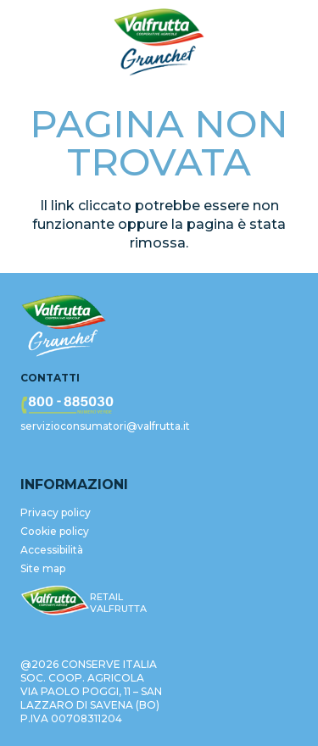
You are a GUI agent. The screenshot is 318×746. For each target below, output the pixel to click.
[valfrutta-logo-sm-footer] (55, 601)
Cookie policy (54, 531)
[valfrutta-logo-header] (159, 42)
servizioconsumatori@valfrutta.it (105, 426)
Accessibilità (51, 549)
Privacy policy (55, 512)
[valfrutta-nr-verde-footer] (159, 405)
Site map (42, 568)
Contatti (50, 377)
